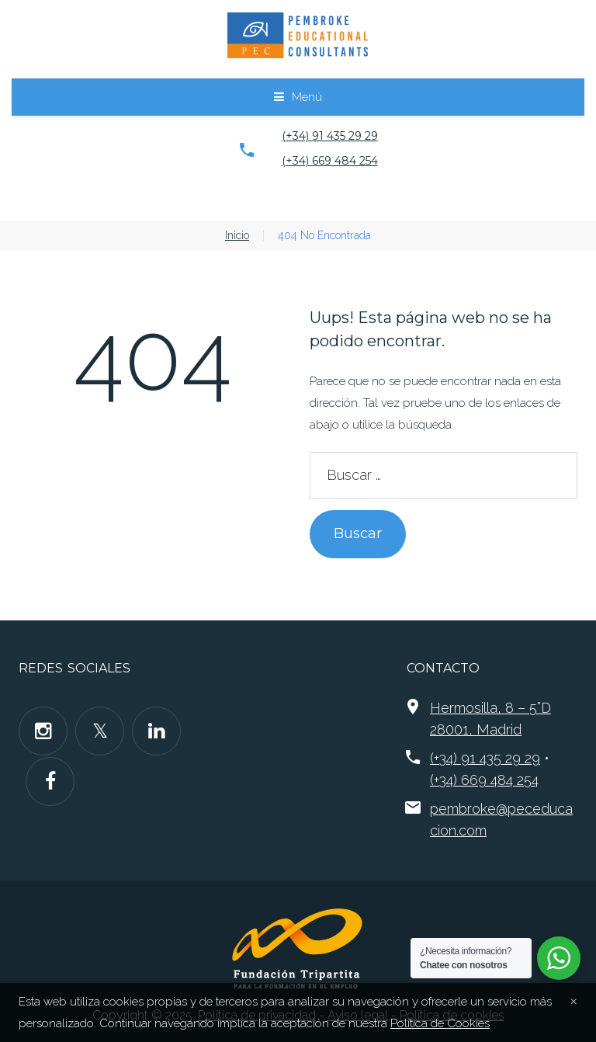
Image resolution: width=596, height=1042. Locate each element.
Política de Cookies (440, 1023)
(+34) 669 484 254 (330, 161)
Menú (307, 97)
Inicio (237, 235)
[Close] (573, 1000)
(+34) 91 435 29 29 (330, 136)
